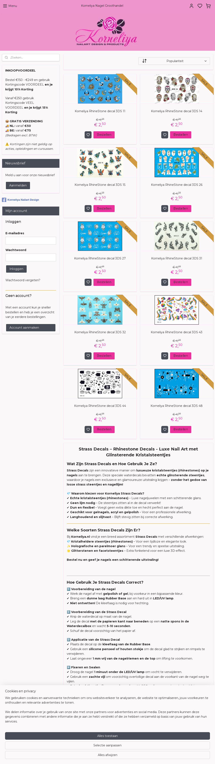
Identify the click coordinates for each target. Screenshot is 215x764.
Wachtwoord (15, 250)
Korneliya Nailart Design (20, 199)
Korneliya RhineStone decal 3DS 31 (176, 258)
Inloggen (16, 269)
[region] (80, 747)
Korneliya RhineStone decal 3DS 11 (100, 111)
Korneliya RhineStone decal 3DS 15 (100, 185)
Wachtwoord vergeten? (22, 280)
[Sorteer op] (174, 61)
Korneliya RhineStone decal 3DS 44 (100, 406)
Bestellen (104, 135)
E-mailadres (14, 233)
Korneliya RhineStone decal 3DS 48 (177, 406)
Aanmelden (18, 185)
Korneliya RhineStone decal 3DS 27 (100, 258)
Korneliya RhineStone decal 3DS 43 (176, 332)
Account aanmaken (24, 327)
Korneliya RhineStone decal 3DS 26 (176, 185)
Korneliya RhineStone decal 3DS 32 (100, 332)
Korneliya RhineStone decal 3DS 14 (176, 111)
